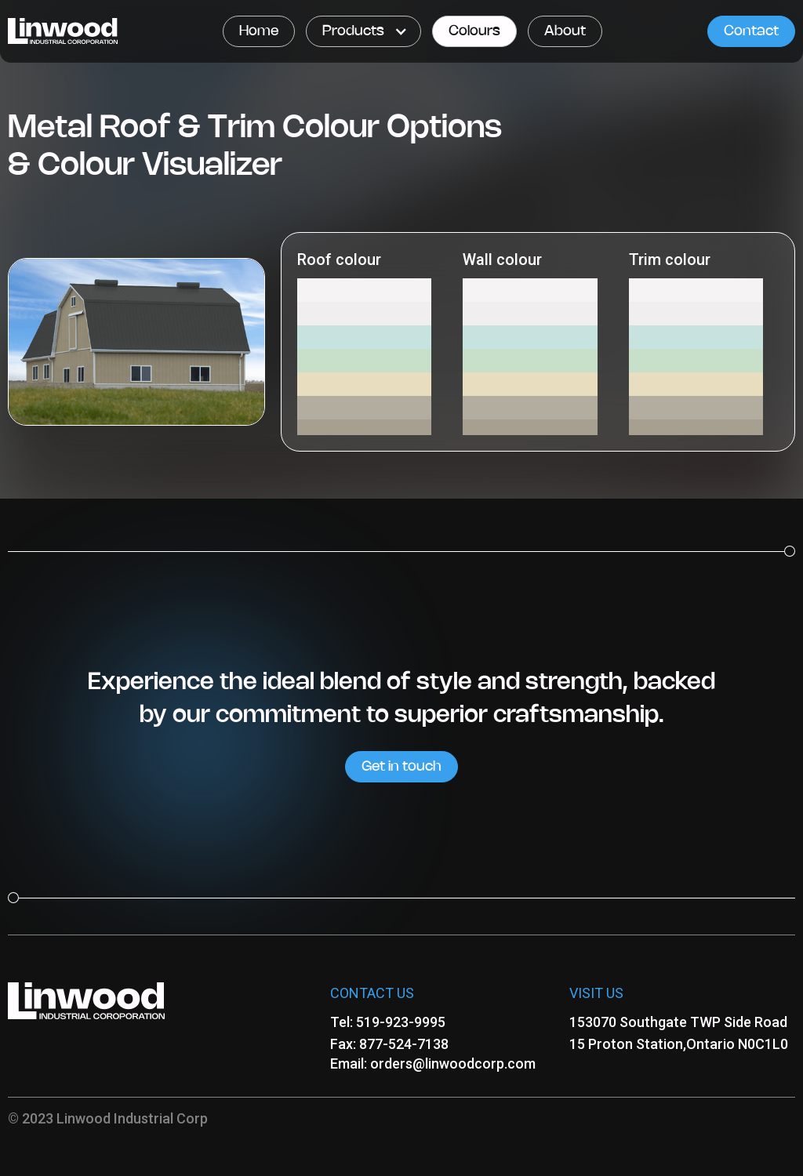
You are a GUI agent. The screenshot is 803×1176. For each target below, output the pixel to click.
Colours (474, 31)
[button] (363, 31)
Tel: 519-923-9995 (387, 1022)
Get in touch (401, 766)
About (565, 31)
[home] (63, 31)
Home (258, 31)
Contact (751, 31)
